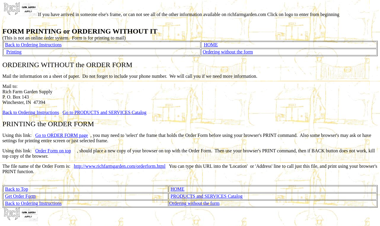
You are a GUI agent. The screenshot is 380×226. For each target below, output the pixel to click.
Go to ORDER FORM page (61, 135)
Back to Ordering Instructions (33, 44)
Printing (14, 51)
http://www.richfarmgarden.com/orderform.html (120, 166)
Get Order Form (20, 196)
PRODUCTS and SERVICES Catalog (206, 196)
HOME (211, 44)
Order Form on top (53, 150)
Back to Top (16, 189)
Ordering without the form (228, 51)
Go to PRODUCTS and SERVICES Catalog (105, 112)
